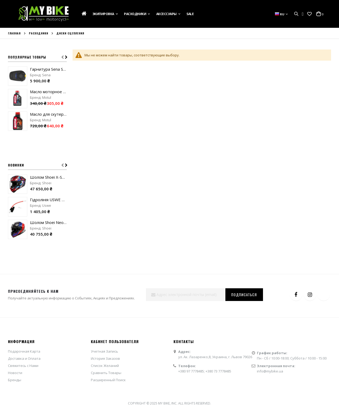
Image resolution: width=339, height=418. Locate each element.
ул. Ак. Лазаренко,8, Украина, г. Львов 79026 (215, 356)
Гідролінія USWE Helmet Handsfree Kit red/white (48, 199)
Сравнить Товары (106, 372)
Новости (15, 372)
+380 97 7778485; (192, 371)
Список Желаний (105, 365)
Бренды (14, 379)
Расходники (38, 33)
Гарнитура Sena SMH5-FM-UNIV (48, 69)
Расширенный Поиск (108, 379)
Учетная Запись (104, 351)
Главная (14, 33)
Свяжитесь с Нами (23, 365)
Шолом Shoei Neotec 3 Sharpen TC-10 (48, 222)
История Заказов (105, 358)
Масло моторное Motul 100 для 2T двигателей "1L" (48, 91)
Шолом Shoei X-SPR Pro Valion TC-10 (48, 177)
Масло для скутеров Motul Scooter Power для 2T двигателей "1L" (48, 114)
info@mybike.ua (270, 371)
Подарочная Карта (24, 351)
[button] (309, 14)
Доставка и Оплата (24, 358)
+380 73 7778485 (218, 371)
